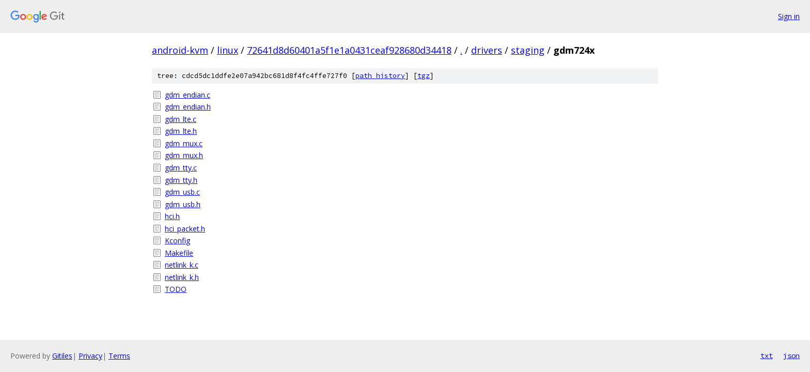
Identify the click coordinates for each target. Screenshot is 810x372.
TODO (175, 289)
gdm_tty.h (181, 180)
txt (766, 355)
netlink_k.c (181, 265)
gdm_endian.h (188, 107)
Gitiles (62, 356)
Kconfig (177, 240)
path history (380, 75)
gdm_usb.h (182, 204)
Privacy (90, 356)
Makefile (179, 253)
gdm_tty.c (181, 168)
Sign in (789, 16)
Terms (119, 356)
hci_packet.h (185, 229)
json (791, 355)
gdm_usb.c (182, 192)
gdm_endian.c (187, 95)
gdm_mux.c (183, 143)
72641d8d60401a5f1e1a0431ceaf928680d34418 (349, 50)
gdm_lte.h (181, 131)
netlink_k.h (182, 277)
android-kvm (180, 50)
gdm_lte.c (180, 119)
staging (527, 50)
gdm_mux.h (184, 155)
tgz (423, 75)
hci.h (172, 216)
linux (227, 50)
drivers (486, 50)
